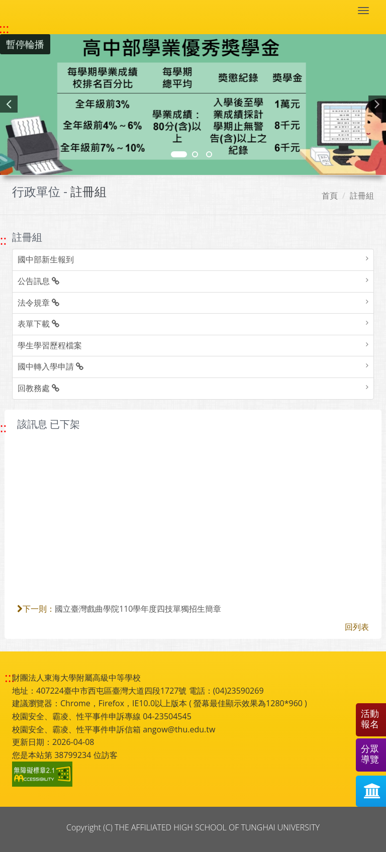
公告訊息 (38, 281)
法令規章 (38, 302)
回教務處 (38, 388)
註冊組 (362, 195)
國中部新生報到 (46, 259)
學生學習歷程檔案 (50, 345)
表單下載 (38, 323)
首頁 (330, 195)
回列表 (357, 626)
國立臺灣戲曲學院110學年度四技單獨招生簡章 (138, 608)
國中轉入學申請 (50, 366)
